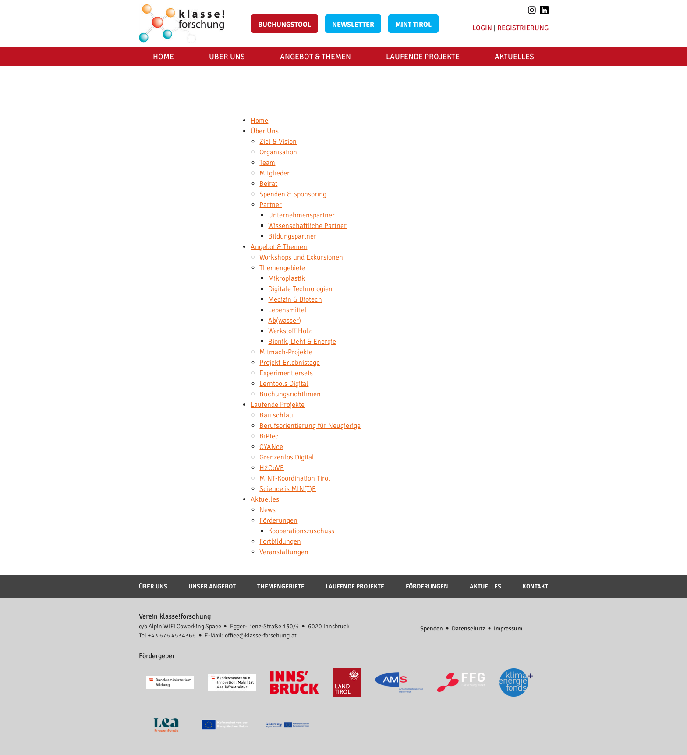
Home (163, 56)
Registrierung (523, 28)
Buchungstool (284, 24)
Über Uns (227, 56)
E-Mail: (251, 635)
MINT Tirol (413, 24)
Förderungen (427, 586)
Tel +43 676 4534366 (167, 635)
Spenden (431, 628)
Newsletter (353, 24)
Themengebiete (281, 586)
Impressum (508, 628)
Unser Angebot (212, 586)
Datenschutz (468, 628)
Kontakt (535, 586)
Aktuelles (514, 56)
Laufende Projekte (423, 56)
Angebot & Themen (315, 56)
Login (482, 28)
